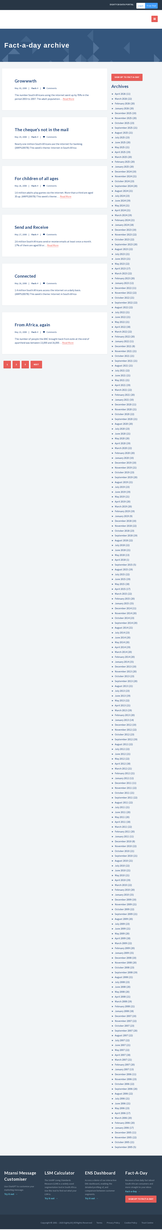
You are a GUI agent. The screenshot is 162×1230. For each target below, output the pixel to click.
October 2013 (122, 677)
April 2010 (120, 880)
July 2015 (120, 575)
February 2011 (122, 832)
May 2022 (120, 322)
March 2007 (121, 1060)
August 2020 (121, 424)
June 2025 (120, 143)
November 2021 (123, 351)
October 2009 (122, 910)
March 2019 (121, 507)
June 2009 (120, 929)
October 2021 (122, 356)
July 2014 (120, 633)
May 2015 (120, 584)
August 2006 (121, 1094)
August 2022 (121, 308)
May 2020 (120, 439)
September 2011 (124, 798)
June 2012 (120, 754)
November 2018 (123, 526)
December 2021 (123, 347)
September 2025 (124, 128)
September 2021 (124, 361)
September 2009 (124, 915)
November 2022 (123, 293)
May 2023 (120, 264)
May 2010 (120, 876)
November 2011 (123, 788)
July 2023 (120, 254)
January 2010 (122, 895)
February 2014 (122, 657)
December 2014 (123, 609)
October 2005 (122, 1142)
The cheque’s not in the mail (42, 130)
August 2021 (121, 366)
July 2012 (120, 749)
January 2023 (122, 283)
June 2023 (120, 259)
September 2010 (124, 856)
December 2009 (123, 900)
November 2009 (123, 905)
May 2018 (120, 555)
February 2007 (122, 1065)
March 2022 (121, 332)
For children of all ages (37, 179)
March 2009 (121, 944)
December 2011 (123, 783)
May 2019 (120, 497)
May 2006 (120, 1109)
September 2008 (124, 973)
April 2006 (120, 1113)
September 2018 (124, 536)
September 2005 (124, 1147)
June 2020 (120, 434)
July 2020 (120, 429)
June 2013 (120, 696)
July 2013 (120, 691)
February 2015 (122, 599)
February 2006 (122, 1123)
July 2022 (120, 313)
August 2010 (121, 861)
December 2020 (123, 405)
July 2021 (120, 371)
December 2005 (123, 1133)
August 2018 (121, 541)
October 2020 (122, 414)
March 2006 (121, 1118)
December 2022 (123, 288)
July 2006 (120, 1099)
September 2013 (124, 681)
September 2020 (124, 419)
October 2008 (122, 968)
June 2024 (120, 201)
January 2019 (122, 516)
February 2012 (122, 774)
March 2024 (121, 216)
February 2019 (122, 512)
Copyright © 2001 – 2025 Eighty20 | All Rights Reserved (66, 1223)
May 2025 (120, 148)
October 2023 (122, 240)
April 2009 (120, 939)
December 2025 (123, 114)
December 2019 (123, 463)
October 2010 (122, 851)
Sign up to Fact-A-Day (127, 77)
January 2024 (122, 225)
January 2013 (122, 720)
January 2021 (122, 400)
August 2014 (121, 628)
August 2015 (121, 570)
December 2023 (123, 230)
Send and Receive (32, 228)
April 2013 (120, 706)
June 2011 (120, 813)
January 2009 (122, 953)
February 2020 (122, 453)
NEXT (36, 365)
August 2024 (121, 191)
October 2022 (122, 298)
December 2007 (123, 1016)
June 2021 (120, 376)
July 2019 (120, 487)
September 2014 (124, 623)
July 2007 (120, 1041)
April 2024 (120, 211)
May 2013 (120, 701)
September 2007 (124, 1031)
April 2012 (120, 764)
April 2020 (120, 444)
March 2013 (121, 711)
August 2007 (121, 1036)
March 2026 (121, 99)
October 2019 (122, 473)
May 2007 (120, 1050)
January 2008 (122, 1011)
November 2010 (123, 846)
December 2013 (123, 667)
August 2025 (121, 133)
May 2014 (120, 643)
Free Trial (151, 5)
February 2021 (122, 395)
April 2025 (120, 152)
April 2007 (120, 1055)
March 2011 (121, 827)
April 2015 (120, 589)
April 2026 (120, 94)
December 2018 (123, 521)
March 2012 (121, 769)
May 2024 (120, 206)
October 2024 (122, 182)
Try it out (9, 1195)
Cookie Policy (130, 1223)
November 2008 (123, 963)
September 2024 (124, 186)
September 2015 (124, 565)
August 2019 (121, 483)
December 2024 (123, 172)
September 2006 (124, 1089)
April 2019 (120, 502)
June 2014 (120, 638)
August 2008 (121, 977)
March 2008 (121, 1002)
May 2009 (120, 934)
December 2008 (123, 958)
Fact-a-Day (131, 1192)
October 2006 (122, 1084)
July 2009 (120, 924)
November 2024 (123, 177)
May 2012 (120, 759)
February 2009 (122, 948)
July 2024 (120, 196)
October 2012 (122, 735)
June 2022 (120, 317)
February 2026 (122, 104)
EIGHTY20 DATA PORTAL (122, 4)
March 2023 (121, 274)
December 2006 (123, 1075)
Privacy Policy (113, 1223)
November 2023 (123, 235)
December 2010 (123, 842)
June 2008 (120, 987)
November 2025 (123, 118)
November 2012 (123, 730)
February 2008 (122, 1007)
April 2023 (120, 269)
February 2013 (122, 715)
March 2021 (121, 390)
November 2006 (123, 1080)
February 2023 (122, 279)
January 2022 (122, 342)
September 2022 (124, 303)
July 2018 (120, 545)
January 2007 (122, 1070)
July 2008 (120, 982)
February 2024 (122, 220)
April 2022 (120, 327)
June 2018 (120, 550)
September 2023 (124, 245)
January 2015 (122, 604)
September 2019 (124, 478)
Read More (68, 99)
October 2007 (122, 1026)
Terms (99, 1223)
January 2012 (122, 779)
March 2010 (121, 885)
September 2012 (124, 740)
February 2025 (122, 162)
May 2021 (120, 381)
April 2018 (120, 560)
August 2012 (121, 745)
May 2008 (120, 992)
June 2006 (120, 1104)
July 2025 (120, 138)
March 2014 (121, 652)
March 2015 (121, 594)
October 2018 (122, 531)
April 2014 (120, 648)
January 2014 (122, 662)
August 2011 (121, 803)
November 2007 (123, 1021)
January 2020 (122, 458)
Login (140, 5)
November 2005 (123, 1138)
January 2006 (122, 1128)
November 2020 (123, 410)
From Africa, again (33, 325)
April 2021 (120, 385)
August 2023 (121, 249)
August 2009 (121, 919)
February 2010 (122, 890)
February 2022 (122, 337)
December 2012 (123, 725)
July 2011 (120, 808)
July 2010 (120, 866)
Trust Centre (147, 1223)
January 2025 (122, 167)
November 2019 (123, 468)
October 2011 (122, 793)
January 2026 (122, 109)
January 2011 (122, 837)
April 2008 (120, 997)
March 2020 (121, 449)
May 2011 (120, 817)
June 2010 (120, 871)
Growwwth (26, 81)
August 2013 (121, 686)
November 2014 (123, 614)
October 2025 (122, 123)
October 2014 (122, 618)
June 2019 (120, 492)
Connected (25, 276)
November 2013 (123, 672)
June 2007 (120, 1046)
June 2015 (120, 580)
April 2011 (120, 822)
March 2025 (121, 157)
